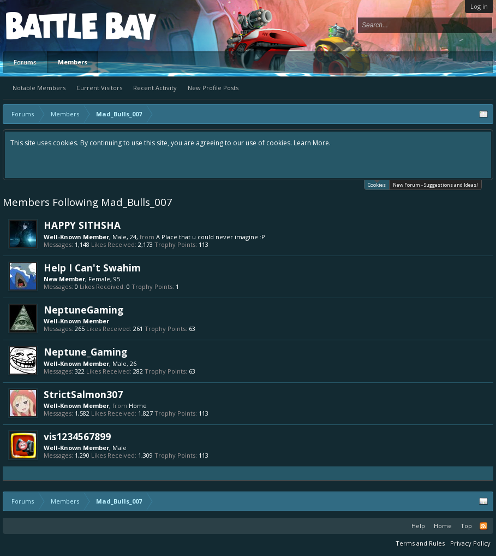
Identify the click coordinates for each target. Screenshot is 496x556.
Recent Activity (155, 88)
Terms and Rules (420, 543)
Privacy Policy (470, 543)
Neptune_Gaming (85, 351)
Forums (25, 62)
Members (72, 62)
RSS (483, 526)
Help (418, 526)
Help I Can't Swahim (92, 267)
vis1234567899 (77, 436)
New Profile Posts (213, 88)
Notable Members (39, 88)
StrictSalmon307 (83, 394)
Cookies (377, 184)
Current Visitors (99, 88)
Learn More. (312, 142)
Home (138, 405)
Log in (479, 6)
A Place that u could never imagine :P (210, 237)
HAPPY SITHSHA (82, 225)
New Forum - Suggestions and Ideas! (435, 184)
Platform (46, 25)
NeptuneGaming (83, 309)
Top (466, 526)
